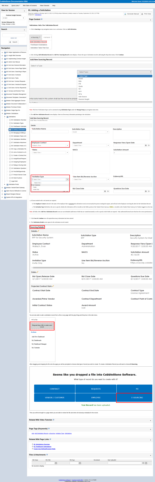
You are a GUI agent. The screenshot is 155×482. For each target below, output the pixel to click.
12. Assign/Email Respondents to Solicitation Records (26, 158)
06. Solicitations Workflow (18, 139)
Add (33, 433)
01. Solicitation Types (17, 123)
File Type (72, 460)
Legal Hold (14, 181)
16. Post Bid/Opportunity (18, 171)
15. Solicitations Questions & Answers (22, 168)
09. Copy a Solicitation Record (20, 149)
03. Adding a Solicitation (18, 129)
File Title (48, 460)
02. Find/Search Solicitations (19, 126)
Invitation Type (60, 433)
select (23, 18)
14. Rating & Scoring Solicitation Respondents (24, 165)
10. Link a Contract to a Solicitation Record (23, 152)
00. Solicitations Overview (18, 120)
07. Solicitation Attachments (19, 142)
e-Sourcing (52, 433)
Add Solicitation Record (41, 433)
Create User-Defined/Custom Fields (44, 449)
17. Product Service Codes (19, 174)
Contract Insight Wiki (77, 480)
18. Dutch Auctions (16, 178)
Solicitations (38, 14)
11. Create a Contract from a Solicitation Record (25, 155)
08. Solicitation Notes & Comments (21, 145)
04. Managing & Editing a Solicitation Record (24, 133)
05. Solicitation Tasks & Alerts (19, 136)
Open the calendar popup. (143, 463)
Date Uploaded (112, 460)
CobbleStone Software (65, 480)
